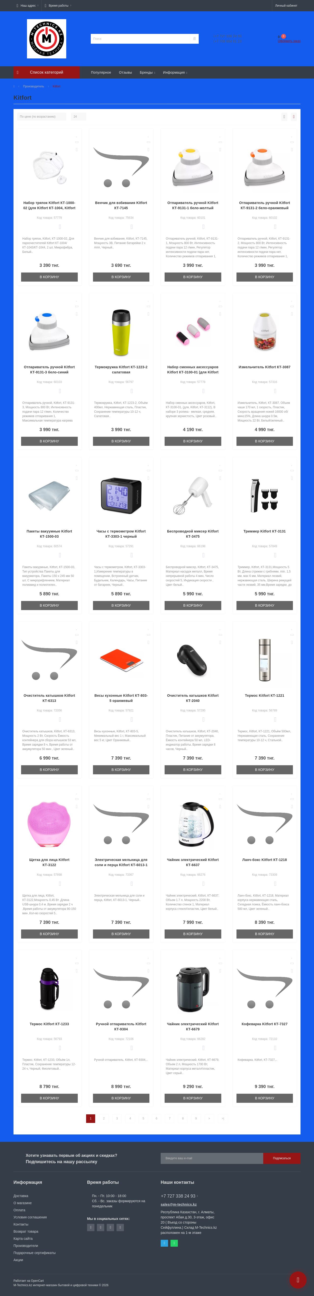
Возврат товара (25, 1231)
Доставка (20, 1196)
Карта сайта (23, 1239)
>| (223, 1118)
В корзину (49, 277)
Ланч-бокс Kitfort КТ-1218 (264, 860)
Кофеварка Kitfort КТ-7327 (265, 1024)
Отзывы (125, 72)
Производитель (33, 86)
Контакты (20, 1224)
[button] (27, 5)
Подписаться (282, 1158)
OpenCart (37, 1280)
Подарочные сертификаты (34, 1253)
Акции (18, 1260)
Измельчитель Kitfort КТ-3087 (264, 367)
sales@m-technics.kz (179, 1204)
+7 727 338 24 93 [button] (179, 1196)
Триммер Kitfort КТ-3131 (265, 531)
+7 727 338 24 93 (227, 36)
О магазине (22, 1203)
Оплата (19, 1210)
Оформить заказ (289, 41)
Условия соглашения (30, 1217)
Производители (25, 1246)
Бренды (147, 72)
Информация (175, 72)
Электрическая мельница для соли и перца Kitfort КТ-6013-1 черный (121, 865)
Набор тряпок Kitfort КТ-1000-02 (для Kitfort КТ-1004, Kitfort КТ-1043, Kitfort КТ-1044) (49, 208)
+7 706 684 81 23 (227, 41)
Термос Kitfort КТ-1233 (49, 1024)
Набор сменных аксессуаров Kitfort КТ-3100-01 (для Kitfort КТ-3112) (193, 372)
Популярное (101, 72)
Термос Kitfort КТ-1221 (264, 695)
